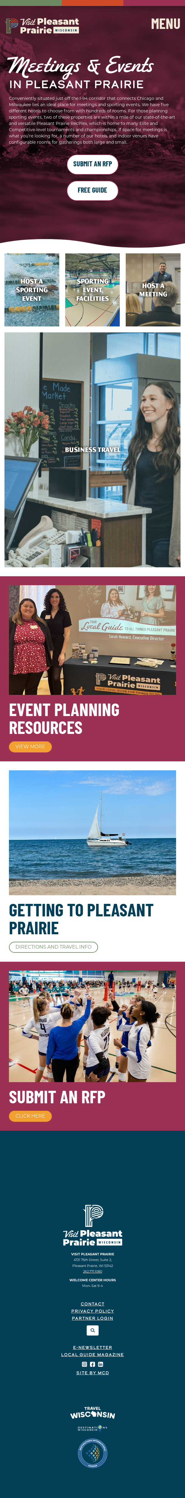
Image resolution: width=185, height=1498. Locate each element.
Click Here (30, 1116)
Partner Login (92, 1318)
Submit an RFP (92, 164)
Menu (166, 25)
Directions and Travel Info (53, 947)
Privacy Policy (92, 1311)
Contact (93, 1304)
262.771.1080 (92, 1271)
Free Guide (92, 190)
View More (30, 746)
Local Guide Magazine (92, 1355)
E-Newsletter (92, 1348)
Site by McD (92, 1373)
